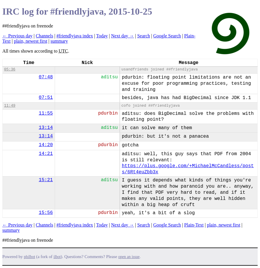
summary (59, 41)
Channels (44, 35)
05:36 (9, 69)
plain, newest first (30, 41)
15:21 (46, 180)
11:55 (46, 113)
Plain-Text (194, 224)
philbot (29, 257)
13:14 (46, 127)
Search (143, 35)
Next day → (122, 35)
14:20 (46, 145)
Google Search (167, 35)
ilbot (57, 257)
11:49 (9, 105)
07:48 (46, 77)
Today (102, 35)
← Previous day (17, 35)
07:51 (46, 97)
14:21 (46, 153)
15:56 (46, 212)
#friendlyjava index (74, 35)
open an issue (129, 257)
